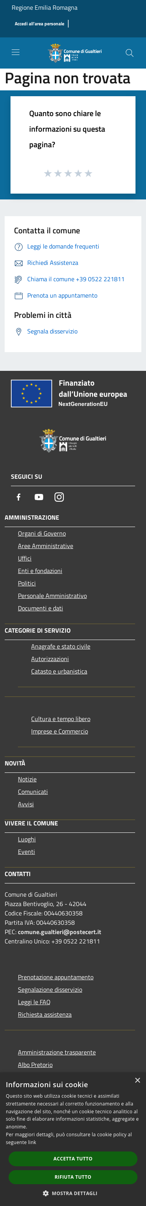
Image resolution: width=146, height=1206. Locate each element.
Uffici (25, 558)
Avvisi (26, 804)
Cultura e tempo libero (60, 718)
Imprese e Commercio (59, 731)
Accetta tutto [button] (72, 1158)
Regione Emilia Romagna (44, 7)
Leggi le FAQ (34, 1002)
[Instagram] (59, 497)
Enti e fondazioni (40, 570)
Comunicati (33, 791)
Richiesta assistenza (45, 1014)
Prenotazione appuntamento (55, 977)
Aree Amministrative (45, 545)
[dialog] (73, 1139)
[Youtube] (39, 497)
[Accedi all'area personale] (39, 24)
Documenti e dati (40, 608)
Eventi (26, 851)
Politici (27, 583)
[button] (73, 1193)
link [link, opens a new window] (32, 1142)
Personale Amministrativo (52, 595)
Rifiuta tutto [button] (73, 1177)
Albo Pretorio (35, 1064)
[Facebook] (18, 497)
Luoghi (27, 839)
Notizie (27, 779)
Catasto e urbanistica (59, 671)
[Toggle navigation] (15, 52)
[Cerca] (129, 53)
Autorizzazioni (50, 658)
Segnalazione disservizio (50, 989)
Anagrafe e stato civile (60, 646)
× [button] (137, 1081)
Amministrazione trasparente (57, 1052)
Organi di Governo (42, 533)
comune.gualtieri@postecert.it (59, 931)
